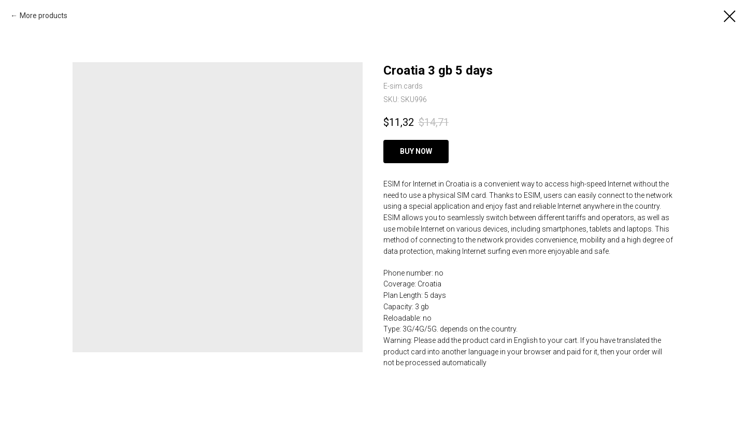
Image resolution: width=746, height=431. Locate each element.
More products (43, 15)
